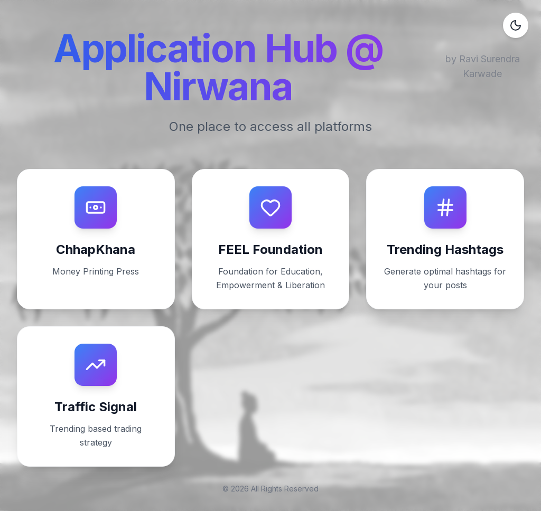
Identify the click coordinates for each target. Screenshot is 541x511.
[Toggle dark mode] (515, 25)
